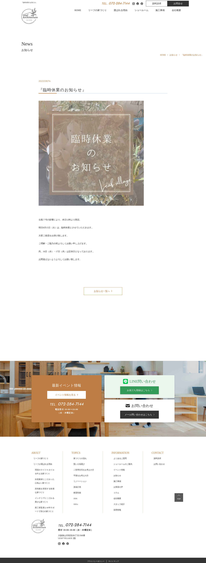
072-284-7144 (119, 3)
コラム (116, 470)
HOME (77, 10)
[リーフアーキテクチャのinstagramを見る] (59, 521)
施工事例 (160, 10)
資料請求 (156, 3)
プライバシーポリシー (95, 538)
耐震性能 (77, 470)
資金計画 (77, 464)
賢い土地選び (79, 441)
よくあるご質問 (120, 435)
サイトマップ (113, 538)
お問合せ (178, 3)
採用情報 (117, 487)
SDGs (76, 481)
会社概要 (176, 10)
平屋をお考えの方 (81, 453)
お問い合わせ (159, 441)
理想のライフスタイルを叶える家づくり (44, 449)
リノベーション (80, 458)
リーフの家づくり (97, 10)
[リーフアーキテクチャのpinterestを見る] (67, 521)
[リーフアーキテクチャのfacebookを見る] (63, 521)
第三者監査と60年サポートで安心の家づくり (44, 486)
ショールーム (141, 10)
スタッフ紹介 (119, 481)
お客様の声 (118, 464)
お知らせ (117, 453)
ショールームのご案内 (123, 441)
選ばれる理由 (120, 10)
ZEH (75, 475)
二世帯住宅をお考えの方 (84, 447)
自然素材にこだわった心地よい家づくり (44, 458)
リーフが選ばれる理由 (42, 441)
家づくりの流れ (80, 435)
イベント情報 (119, 447)
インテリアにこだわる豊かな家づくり (44, 477)
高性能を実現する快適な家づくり (44, 468)
